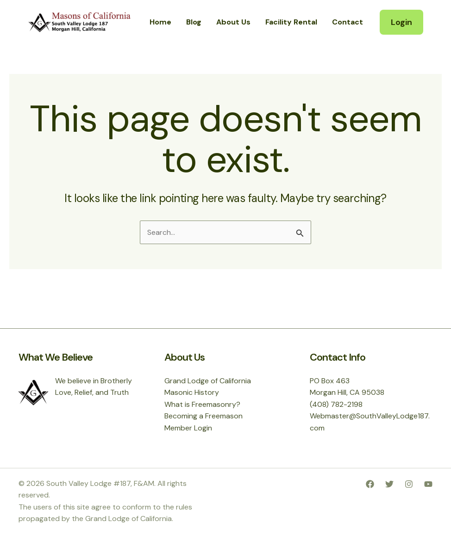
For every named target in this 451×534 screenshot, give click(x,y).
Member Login (188, 428)
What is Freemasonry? (202, 404)
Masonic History (191, 392)
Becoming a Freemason (203, 416)
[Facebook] (370, 484)
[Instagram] (409, 484)
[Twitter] (389, 484)
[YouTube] (428, 484)
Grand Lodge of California (207, 381)
